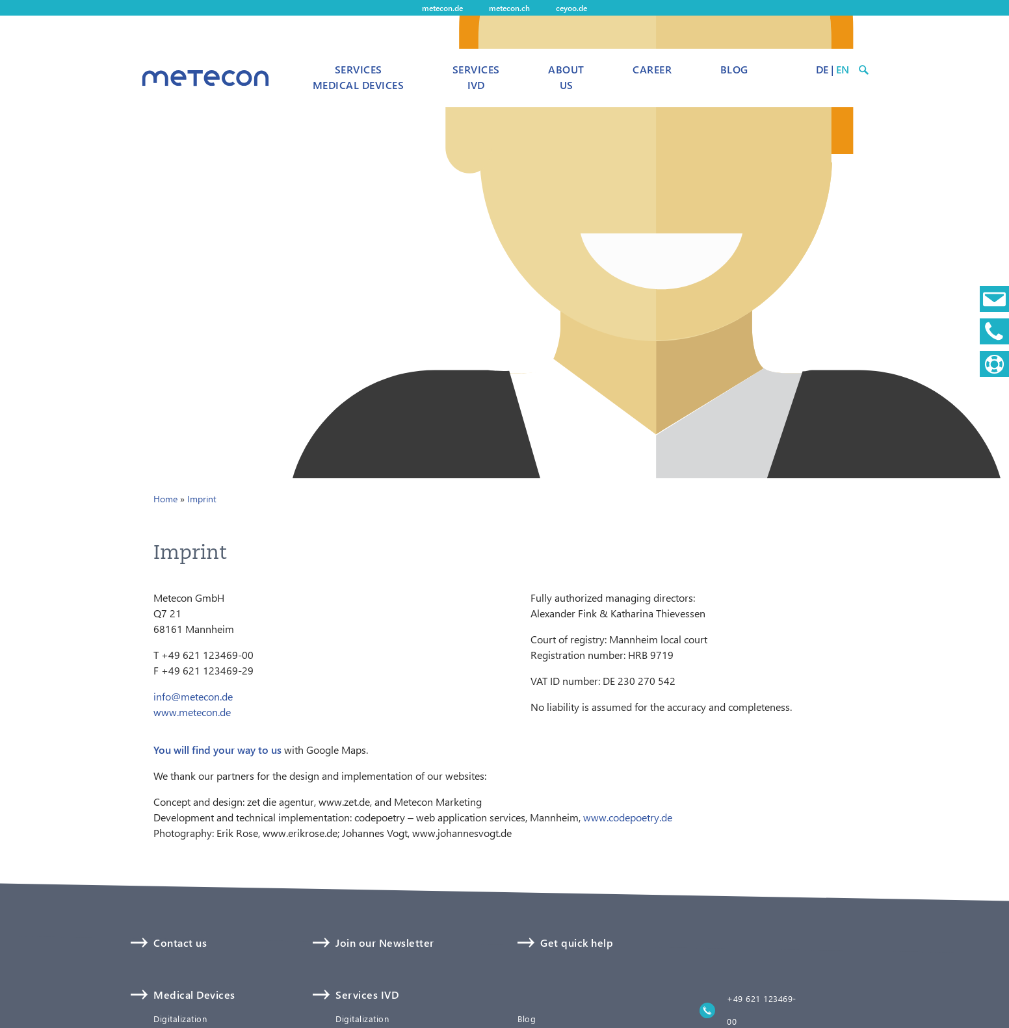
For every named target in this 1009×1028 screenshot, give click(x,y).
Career (652, 69)
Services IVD (476, 77)
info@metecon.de (193, 696)
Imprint (201, 499)
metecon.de (442, 8)
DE (822, 69)
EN (842, 69)
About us (566, 77)
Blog (734, 69)
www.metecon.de (192, 712)
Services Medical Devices (358, 77)
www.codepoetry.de (627, 817)
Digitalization (180, 1019)
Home (165, 499)
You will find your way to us (217, 749)
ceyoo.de (571, 8)
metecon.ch (509, 8)
